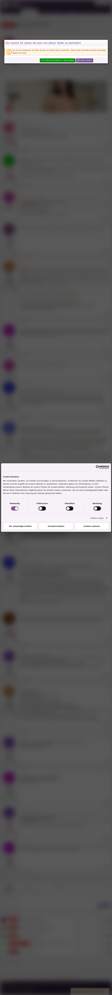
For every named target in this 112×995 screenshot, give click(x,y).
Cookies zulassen (92, 526)
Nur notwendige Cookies (20, 526)
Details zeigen (97, 518)
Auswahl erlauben (56, 526)
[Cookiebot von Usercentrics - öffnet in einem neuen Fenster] (97, 467)
